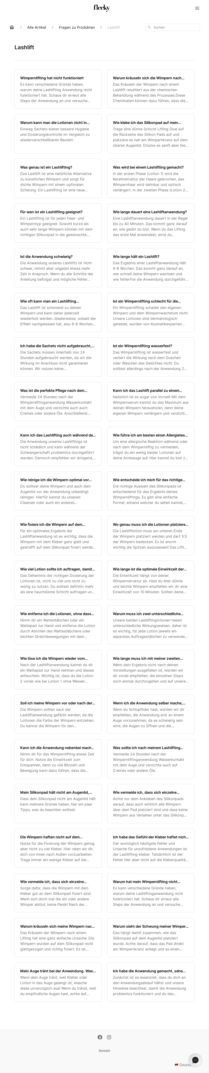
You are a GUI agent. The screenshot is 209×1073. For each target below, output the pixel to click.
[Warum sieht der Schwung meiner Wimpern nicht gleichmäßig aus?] (150, 937)
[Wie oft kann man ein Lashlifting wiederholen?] (58, 312)
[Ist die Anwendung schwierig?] (58, 267)
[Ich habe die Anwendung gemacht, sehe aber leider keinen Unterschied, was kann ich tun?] (150, 982)
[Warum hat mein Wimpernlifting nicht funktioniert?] (150, 892)
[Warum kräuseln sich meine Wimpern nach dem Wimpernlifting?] (58, 937)
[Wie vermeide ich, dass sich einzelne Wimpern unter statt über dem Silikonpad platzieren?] (150, 803)
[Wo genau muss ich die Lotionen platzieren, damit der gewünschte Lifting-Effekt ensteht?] (150, 535)
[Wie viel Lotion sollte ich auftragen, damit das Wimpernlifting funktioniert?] (58, 580)
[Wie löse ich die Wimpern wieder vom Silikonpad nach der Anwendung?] (58, 669)
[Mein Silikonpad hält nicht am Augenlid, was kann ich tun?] (58, 803)
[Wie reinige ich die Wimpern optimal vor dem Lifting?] (58, 491)
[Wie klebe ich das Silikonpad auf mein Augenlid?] (150, 133)
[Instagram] (109, 1037)
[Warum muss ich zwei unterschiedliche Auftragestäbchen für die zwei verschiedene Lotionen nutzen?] (150, 624)
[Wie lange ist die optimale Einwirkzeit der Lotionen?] (150, 580)
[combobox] (172, 27)
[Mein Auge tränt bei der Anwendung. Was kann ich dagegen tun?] (58, 982)
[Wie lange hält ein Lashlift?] (150, 267)
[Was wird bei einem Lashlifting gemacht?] (150, 178)
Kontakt (104, 1050)
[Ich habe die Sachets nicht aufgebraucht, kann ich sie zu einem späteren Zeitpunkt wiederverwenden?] (58, 357)
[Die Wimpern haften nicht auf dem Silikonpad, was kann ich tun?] (58, 848)
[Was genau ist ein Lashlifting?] (58, 178)
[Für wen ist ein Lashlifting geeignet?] (58, 223)
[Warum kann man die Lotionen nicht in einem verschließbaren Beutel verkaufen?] (58, 133)
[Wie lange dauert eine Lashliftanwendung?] (150, 223)
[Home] (12, 27)
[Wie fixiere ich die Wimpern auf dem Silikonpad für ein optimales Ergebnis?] (58, 535)
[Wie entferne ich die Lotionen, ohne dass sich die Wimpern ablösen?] (58, 624)
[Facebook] (100, 1037)
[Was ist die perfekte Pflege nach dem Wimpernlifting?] (58, 401)
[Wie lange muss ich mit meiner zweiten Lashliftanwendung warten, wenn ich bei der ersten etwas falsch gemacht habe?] (150, 669)
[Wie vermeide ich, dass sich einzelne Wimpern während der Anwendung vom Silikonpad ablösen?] (58, 892)
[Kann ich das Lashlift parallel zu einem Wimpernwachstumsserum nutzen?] (150, 401)
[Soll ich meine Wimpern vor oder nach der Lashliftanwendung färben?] (58, 714)
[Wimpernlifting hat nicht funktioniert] (58, 89)
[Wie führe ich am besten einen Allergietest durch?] (150, 446)
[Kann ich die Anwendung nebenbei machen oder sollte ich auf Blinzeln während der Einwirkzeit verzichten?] (58, 758)
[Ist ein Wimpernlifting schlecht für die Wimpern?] (150, 312)
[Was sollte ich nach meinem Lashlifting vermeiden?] (150, 758)
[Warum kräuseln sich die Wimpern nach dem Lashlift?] (150, 89)
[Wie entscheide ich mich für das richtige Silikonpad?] (150, 491)
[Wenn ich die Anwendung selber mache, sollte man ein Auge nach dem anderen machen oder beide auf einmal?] (150, 714)
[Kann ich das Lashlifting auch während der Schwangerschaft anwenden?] (58, 446)
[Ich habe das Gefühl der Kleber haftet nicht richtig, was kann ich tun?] (150, 848)
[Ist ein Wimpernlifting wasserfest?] (150, 357)
